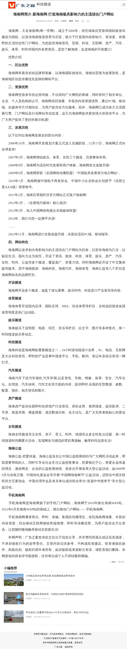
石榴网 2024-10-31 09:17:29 (38, 580)
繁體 (71, 21)
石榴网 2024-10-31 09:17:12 (38, 598)
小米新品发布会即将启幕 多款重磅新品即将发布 (50, 575)
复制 (77, 21)
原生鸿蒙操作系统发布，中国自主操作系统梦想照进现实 (55, 594)
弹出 (123, 4)
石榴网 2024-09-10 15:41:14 (38, 617)
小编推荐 (10, 568)
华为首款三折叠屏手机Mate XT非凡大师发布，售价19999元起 (57, 612)
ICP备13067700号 (76, 638)
